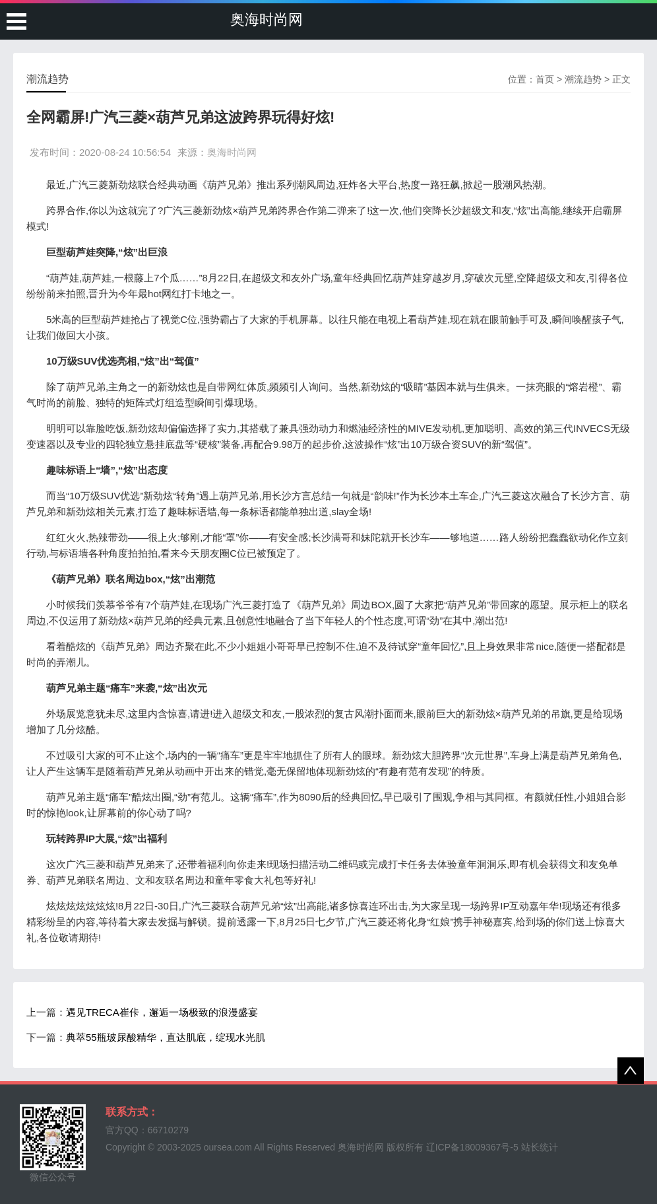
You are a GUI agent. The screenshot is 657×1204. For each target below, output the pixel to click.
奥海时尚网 (266, 19)
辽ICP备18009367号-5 (472, 1147)
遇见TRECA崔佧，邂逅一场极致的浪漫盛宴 (162, 1012)
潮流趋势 (583, 79)
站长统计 (539, 1147)
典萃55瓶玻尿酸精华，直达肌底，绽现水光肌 (165, 1037)
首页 (545, 79)
